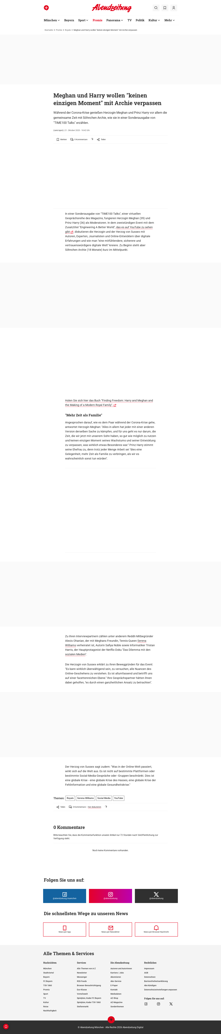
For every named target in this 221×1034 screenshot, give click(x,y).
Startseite (49, 30)
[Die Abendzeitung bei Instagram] (110, 896)
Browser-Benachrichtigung (89, 985)
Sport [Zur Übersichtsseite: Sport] (81, 20)
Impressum (149, 968)
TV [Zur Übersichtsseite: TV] (130, 20)
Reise (45, 1006)
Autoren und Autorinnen (121, 968)
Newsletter (82, 973)
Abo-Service (116, 981)
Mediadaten (116, 994)
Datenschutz (149, 977)
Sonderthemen (117, 1006)
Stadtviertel (48, 973)
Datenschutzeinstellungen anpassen (160, 990)
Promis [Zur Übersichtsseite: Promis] (97, 20)
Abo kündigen (150, 985)
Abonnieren (116, 977)
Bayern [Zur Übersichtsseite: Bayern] (69, 20)
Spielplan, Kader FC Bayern (89, 998)
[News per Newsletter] (110, 929)
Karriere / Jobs (117, 973)
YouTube (118, 798)
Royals (68, 30)
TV (44, 998)
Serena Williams (85, 798)
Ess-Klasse (82, 990)
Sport (45, 994)
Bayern (46, 977)
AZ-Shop (114, 998)
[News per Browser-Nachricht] (156, 929)
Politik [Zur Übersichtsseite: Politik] (140, 20)
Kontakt (114, 990)
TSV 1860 (47, 985)
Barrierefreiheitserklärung (156, 981)
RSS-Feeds (82, 981)
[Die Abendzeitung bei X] (156, 896)
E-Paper (114, 985)
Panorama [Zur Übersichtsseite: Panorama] (113, 20)
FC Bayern (47, 981)
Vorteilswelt (82, 994)
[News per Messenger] (64, 929)
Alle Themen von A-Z (86, 968)
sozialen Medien (75, 654)
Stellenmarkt (83, 1006)
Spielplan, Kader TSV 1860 (89, 1002)
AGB (146, 973)
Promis (59, 30)
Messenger (82, 977)
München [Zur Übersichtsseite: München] (50, 20)
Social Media (104, 798)
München (47, 968)
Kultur (46, 1002)
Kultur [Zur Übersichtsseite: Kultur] (153, 20)
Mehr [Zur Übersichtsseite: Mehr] (168, 20)
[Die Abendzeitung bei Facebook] (64, 896)
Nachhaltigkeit (50, 1010)
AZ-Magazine (116, 1002)
